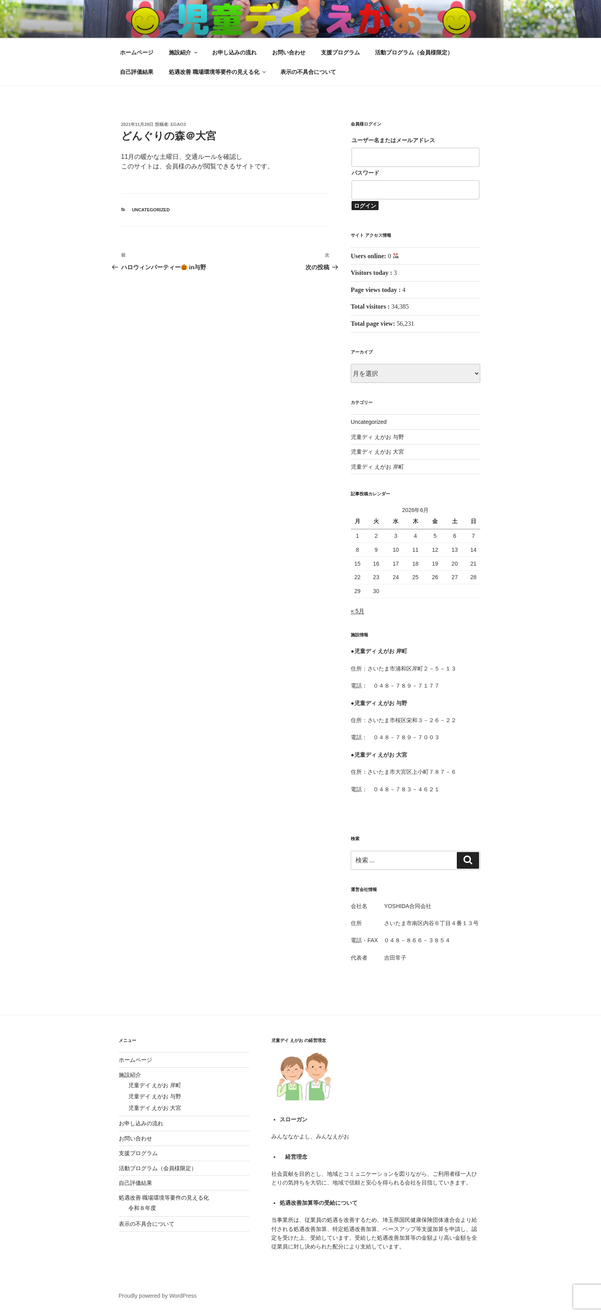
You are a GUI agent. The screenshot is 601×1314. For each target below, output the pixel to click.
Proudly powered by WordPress (158, 1296)
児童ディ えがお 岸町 (377, 467)
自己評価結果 (136, 72)
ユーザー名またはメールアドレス (393, 140)
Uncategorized (151, 209)
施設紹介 (184, 52)
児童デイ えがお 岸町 (155, 1085)
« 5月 (357, 611)
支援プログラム (340, 52)
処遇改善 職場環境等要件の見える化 (218, 72)
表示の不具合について (308, 72)
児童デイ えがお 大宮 (155, 1108)
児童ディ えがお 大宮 (377, 451)
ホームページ (136, 52)
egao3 (178, 124)
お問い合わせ (288, 52)
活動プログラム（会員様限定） (414, 52)
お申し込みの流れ (234, 52)
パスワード (365, 173)
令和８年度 (142, 1208)
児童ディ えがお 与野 (377, 437)
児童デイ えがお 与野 (155, 1096)
